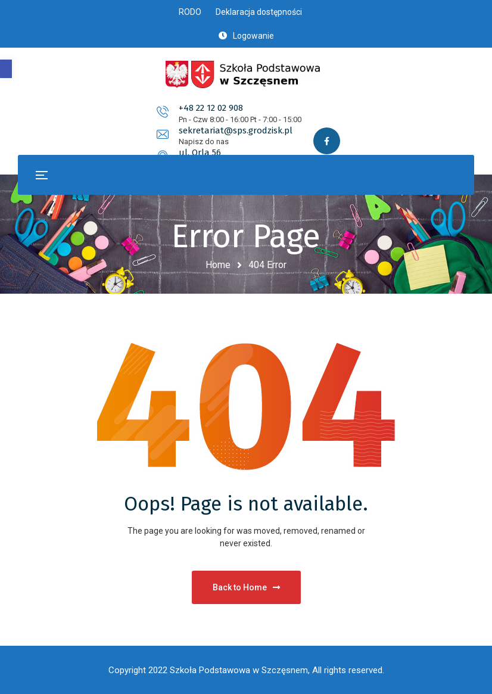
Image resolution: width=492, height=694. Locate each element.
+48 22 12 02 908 (88, 116)
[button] (6, 69)
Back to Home (246, 587)
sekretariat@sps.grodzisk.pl (272, 116)
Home (218, 264)
